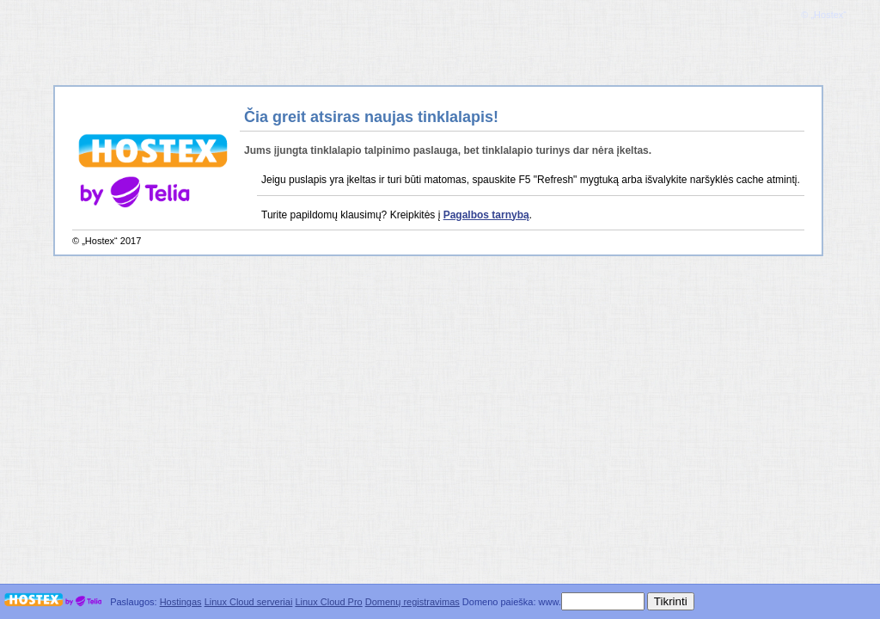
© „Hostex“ (823, 14)
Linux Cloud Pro (328, 602)
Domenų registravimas (412, 602)
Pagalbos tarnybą (486, 215)
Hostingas (181, 602)
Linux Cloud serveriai (249, 602)
